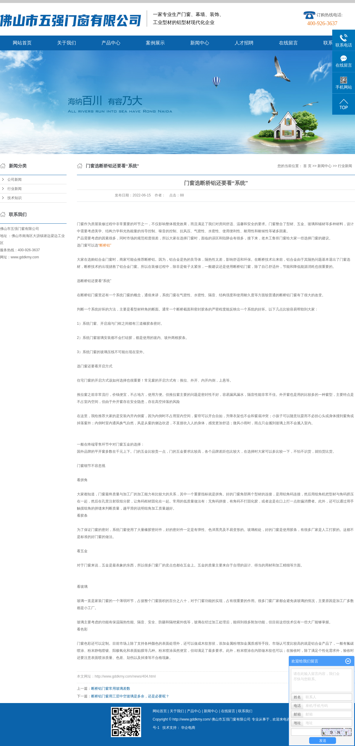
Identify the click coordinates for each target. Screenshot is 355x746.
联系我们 (245, 711)
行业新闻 (14, 189)
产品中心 (110, 42)
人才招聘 (244, 42)
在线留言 (288, 42)
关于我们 (66, 42)
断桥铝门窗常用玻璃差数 (110, 688)
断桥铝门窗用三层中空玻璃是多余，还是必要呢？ (130, 696)
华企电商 (188, 728)
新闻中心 (199, 42)
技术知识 (14, 198)
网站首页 (22, 42)
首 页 (307, 166)
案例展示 (155, 42)
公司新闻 (14, 179)
